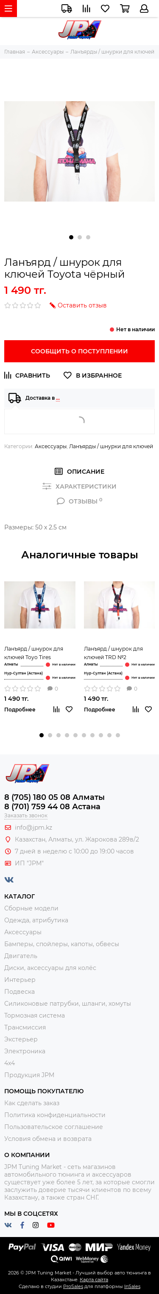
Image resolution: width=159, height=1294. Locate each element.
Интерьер (20, 980)
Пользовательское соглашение (53, 1127)
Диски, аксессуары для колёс (50, 968)
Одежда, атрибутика (36, 920)
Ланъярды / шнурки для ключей (111, 446)
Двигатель (20, 956)
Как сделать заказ (31, 1103)
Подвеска (19, 991)
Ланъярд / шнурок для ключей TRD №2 (113, 653)
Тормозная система (34, 1015)
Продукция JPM (29, 1075)
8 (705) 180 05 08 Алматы (54, 797)
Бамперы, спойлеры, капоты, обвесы (61, 944)
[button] (71, 237)
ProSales (73, 1286)
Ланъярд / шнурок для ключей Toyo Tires (33, 653)
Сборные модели (31, 908)
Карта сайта (94, 1280)
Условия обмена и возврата (48, 1139)
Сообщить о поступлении (79, 351)
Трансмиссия (25, 1027)
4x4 (9, 1063)
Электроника (24, 1051)
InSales (132, 1286)
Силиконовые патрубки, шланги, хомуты (67, 1003)
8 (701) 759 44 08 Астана (52, 806)
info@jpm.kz (33, 827)
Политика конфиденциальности (55, 1115)
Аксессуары (51, 446)
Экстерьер (21, 1039)
